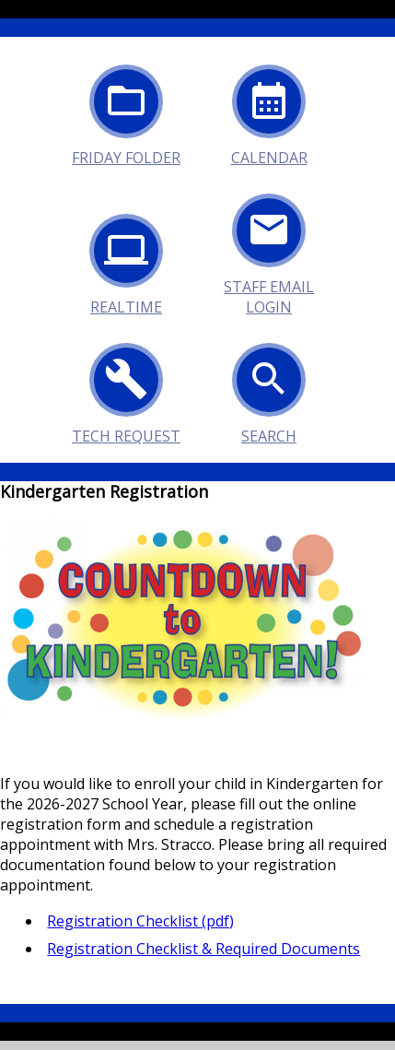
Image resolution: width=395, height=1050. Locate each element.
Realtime (126, 260)
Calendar (269, 111)
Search (269, 389)
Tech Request (126, 389)
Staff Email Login (269, 240)
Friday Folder (126, 111)
